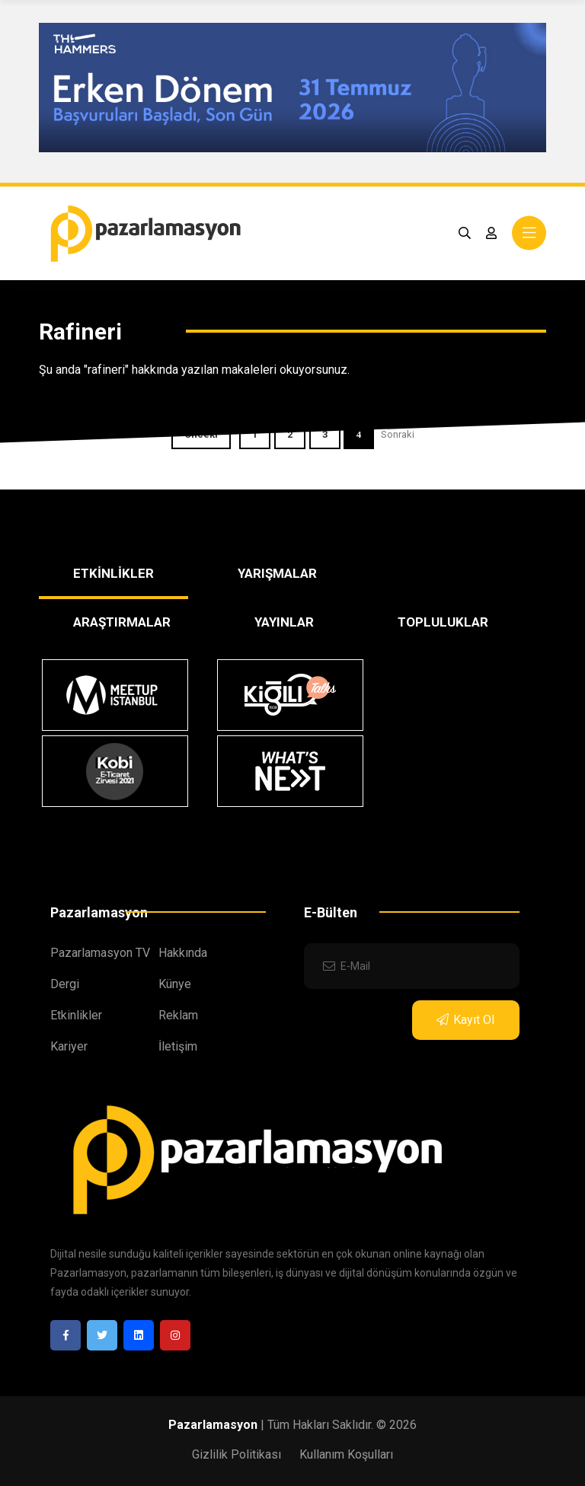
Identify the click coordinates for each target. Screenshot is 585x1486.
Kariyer (69, 1046)
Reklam (178, 1015)
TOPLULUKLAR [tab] (443, 622)
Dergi (64, 984)
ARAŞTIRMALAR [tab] (122, 622)
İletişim (177, 1046)
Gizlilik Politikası (236, 1454)
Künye (174, 984)
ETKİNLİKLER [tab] (113, 573)
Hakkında (182, 952)
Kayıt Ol (465, 1019)
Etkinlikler (76, 1015)
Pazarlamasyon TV (100, 952)
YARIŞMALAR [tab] (277, 573)
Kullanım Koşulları (346, 1454)
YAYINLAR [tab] (284, 622)
